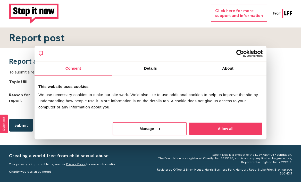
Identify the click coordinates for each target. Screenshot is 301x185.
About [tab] (227, 68)
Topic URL (19, 82)
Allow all (225, 128)
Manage (150, 128)
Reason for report (19, 97)
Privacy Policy (76, 164)
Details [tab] (150, 68)
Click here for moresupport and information (239, 13)
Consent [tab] (73, 68)
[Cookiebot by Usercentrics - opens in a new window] (240, 53)
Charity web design (23, 172)
